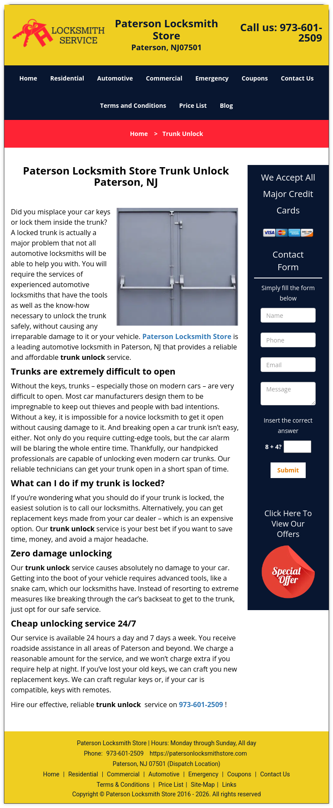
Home (28, 78)
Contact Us (297, 78)
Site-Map (203, 784)
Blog (226, 105)
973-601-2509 (301, 32)
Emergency (212, 78)
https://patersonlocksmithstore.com (198, 753)
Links (229, 784)
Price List (193, 105)
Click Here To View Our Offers (288, 523)
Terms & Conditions (123, 784)
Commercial (164, 78)
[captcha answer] (297, 446)
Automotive (115, 78)
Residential (67, 78)
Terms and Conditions (133, 105)
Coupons (255, 78)
